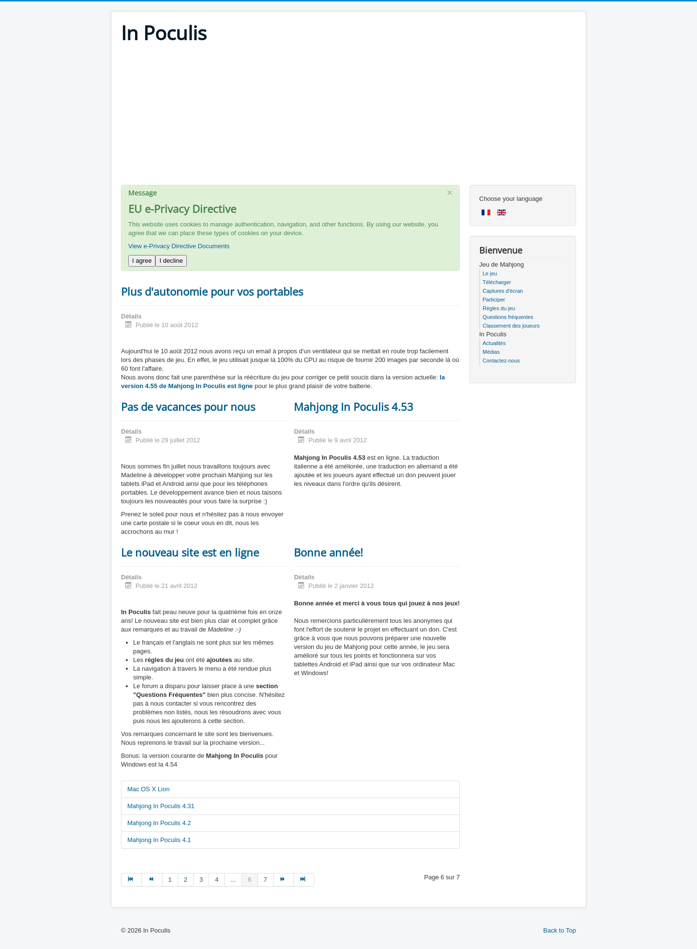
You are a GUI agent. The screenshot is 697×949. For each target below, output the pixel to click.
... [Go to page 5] (233, 879)
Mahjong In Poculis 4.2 (159, 823)
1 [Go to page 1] (170, 879)
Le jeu (490, 273)
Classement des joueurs (511, 326)
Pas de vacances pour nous (188, 406)
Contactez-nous (501, 360)
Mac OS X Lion (148, 789)
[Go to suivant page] (283, 880)
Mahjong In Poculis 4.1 (159, 840)
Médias (491, 352)
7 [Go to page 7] (265, 879)
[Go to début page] (131, 880)
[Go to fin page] (304, 880)
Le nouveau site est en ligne (190, 552)
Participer (494, 299)
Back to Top (559, 930)
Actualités (494, 343)
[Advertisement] (348, 117)
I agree (142, 260)
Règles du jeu (499, 308)
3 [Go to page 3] (201, 879)
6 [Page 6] (249, 879)
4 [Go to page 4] (216, 879)
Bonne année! (328, 552)
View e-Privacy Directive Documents (178, 246)
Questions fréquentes (508, 317)
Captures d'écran (503, 291)
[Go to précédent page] (152, 880)
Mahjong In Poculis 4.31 (161, 806)
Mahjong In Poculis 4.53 (353, 406)
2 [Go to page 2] (185, 879)
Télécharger (497, 282)
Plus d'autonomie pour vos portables (212, 291)
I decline (170, 260)
